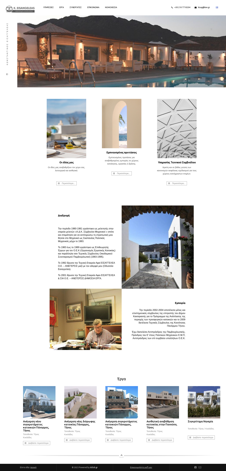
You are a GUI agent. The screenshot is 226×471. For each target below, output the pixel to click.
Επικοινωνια (93, 7)
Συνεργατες (76, 7)
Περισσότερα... (68, 183)
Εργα (61, 7)
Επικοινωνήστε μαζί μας (141, 467)
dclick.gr (94, 467)
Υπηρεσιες (48, 7)
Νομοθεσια (111, 7)
